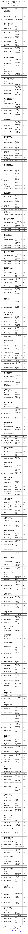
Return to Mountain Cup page (14, 931)
